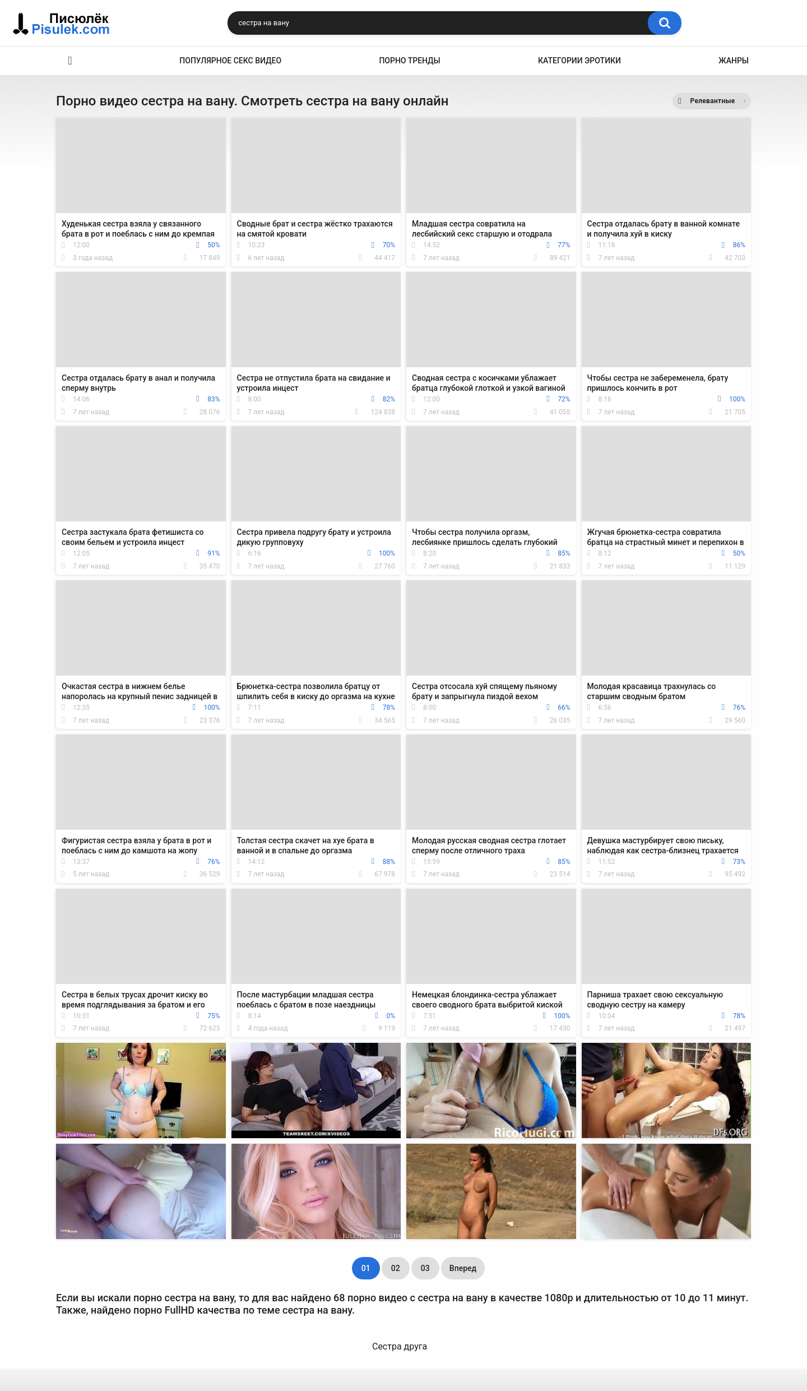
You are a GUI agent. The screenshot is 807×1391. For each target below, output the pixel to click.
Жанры (733, 60)
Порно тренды (409, 60)
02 (395, 1268)
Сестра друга (399, 1346)
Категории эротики (579, 60)
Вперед (462, 1268)
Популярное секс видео (230, 60)
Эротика (70, 61)
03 (425, 1268)
